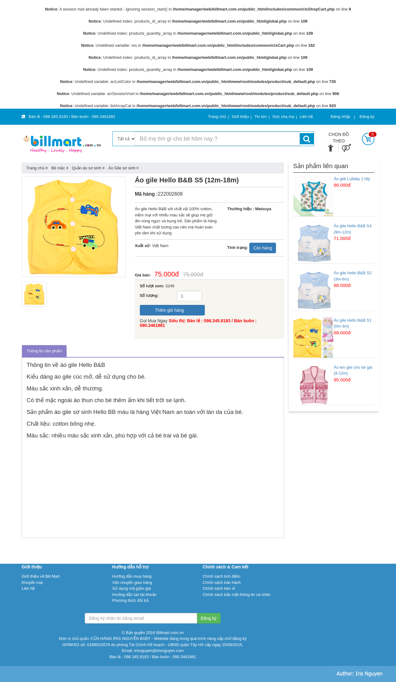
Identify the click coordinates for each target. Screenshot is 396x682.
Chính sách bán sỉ (219, 588)
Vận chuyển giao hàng (132, 582)
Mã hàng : (146, 194)
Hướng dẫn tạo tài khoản (134, 594)
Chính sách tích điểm (221, 576)
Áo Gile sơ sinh (122, 168)
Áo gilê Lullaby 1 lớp (352, 178)
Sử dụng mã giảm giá (131, 588)
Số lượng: (149, 295)
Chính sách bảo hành (222, 582)
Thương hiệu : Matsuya (249, 208)
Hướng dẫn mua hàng (131, 576)
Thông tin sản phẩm (44, 351)
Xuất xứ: (143, 245)
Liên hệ (28, 588)
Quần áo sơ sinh (86, 168)
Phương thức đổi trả (130, 600)
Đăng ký (366, 116)
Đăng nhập (340, 116)
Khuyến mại (32, 582)
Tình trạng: (237, 247)
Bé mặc (58, 168)
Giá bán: (144, 275)
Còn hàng (262, 247)
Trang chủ (35, 168)
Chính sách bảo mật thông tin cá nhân (236, 594)
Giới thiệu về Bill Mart (41, 576)
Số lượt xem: (152, 286)
